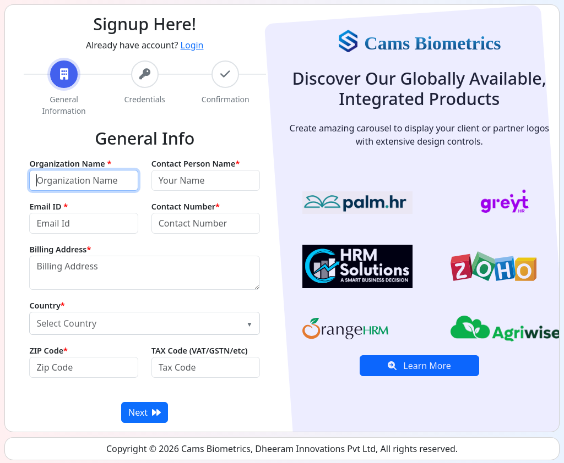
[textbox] (138, 323)
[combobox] (144, 323)
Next (144, 412)
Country (46, 305)
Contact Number (185, 206)
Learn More (419, 366)
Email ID (48, 206)
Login (192, 45)
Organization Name (70, 163)
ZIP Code (48, 350)
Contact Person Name (195, 163)
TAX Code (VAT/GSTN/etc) (199, 350)
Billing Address (60, 249)
